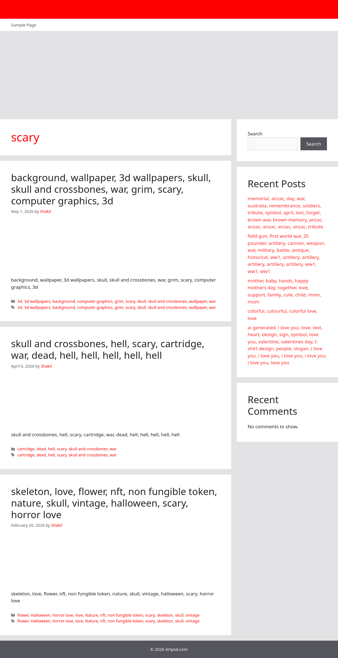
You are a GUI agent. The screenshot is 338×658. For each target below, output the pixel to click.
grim (119, 301)
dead (41, 448)
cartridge (26, 448)
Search (255, 133)
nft (102, 615)
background (63, 301)
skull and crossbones (167, 301)
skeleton (165, 615)
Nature (91, 615)
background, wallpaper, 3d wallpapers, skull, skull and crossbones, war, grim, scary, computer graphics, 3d (111, 189)
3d (19, 301)
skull (141, 301)
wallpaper (198, 301)
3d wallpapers (37, 301)
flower (22, 615)
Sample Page (23, 25)
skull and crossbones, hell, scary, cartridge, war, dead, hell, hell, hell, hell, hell (107, 349)
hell (51, 448)
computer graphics (94, 301)
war (212, 301)
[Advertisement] (169, 72)
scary (130, 301)
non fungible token (125, 615)
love (79, 615)
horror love (62, 615)
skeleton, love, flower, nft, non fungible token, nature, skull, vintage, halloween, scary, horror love (114, 503)
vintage (192, 615)
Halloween (40, 615)
